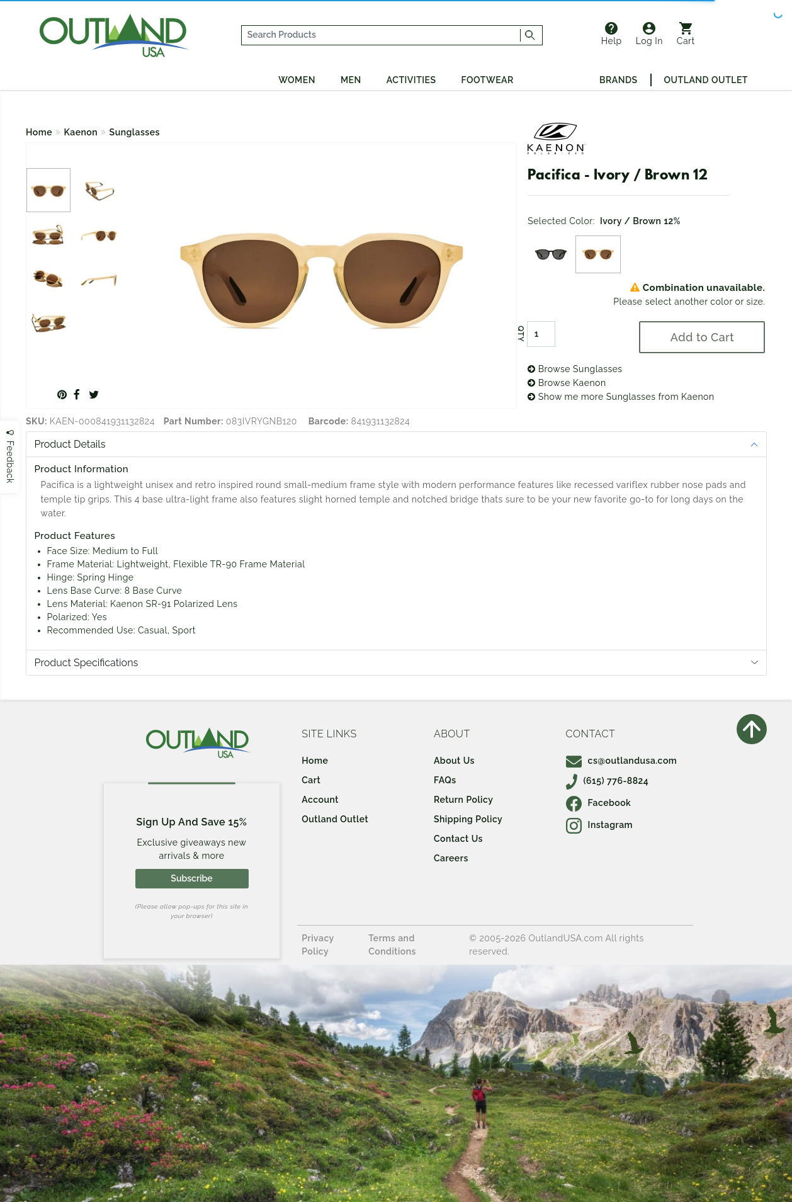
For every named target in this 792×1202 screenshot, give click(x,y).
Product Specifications (87, 663)
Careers (451, 858)
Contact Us (458, 839)
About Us (454, 761)
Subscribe (191, 878)
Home (39, 132)
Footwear (487, 80)
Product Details (70, 444)
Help (611, 34)
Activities (411, 80)
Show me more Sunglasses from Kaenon (621, 397)
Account (320, 800)
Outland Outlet (706, 80)
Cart (686, 34)
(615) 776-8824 (607, 781)
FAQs (445, 780)
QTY (520, 334)
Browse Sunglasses (575, 369)
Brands (618, 80)
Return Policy (463, 800)
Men (351, 80)
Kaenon (81, 132)
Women (296, 80)
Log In (649, 34)
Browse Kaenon (567, 383)
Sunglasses (135, 132)
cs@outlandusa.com (621, 761)
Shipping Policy (468, 819)
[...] (380, 35)
